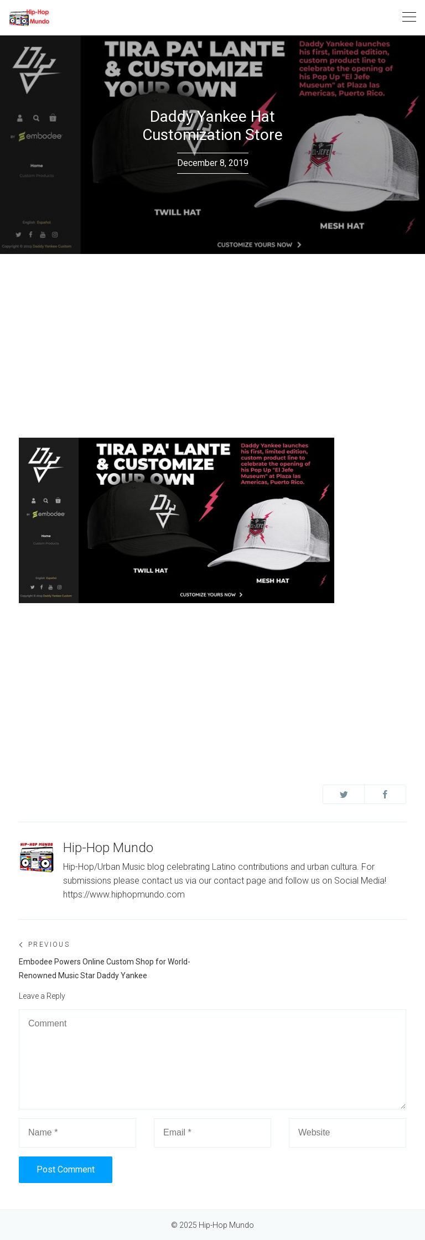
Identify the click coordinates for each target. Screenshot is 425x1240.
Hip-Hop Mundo (108, 847)
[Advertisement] (212, 337)
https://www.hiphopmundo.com (124, 894)
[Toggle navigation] (409, 17)
